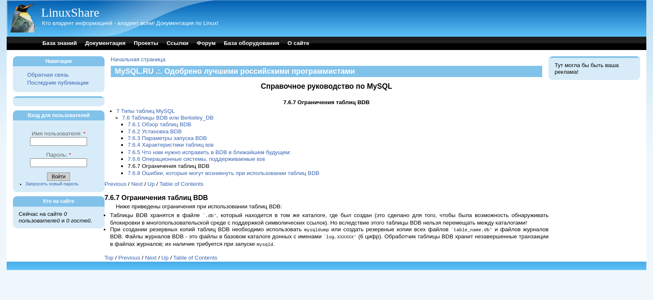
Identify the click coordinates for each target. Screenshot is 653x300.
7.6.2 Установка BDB (154, 131)
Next (137, 183)
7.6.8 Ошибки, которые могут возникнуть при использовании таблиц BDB (223, 172)
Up (151, 183)
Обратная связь (48, 75)
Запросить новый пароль (52, 183)
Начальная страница (138, 59)
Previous (116, 183)
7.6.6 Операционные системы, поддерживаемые (196, 158)
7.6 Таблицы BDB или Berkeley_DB (168, 118)
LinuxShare (70, 12)
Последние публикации (57, 83)
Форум (206, 43)
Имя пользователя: (58, 133)
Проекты (146, 43)
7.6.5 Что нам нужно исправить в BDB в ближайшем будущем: (209, 152)
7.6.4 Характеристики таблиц (170, 145)
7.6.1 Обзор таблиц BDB (159, 124)
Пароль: (58, 155)
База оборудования (251, 43)
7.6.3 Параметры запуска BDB (167, 138)
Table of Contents (182, 183)
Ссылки (178, 43)
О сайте (298, 43)
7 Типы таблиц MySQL (145, 111)
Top (109, 255)
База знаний (59, 43)
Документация (105, 43)
